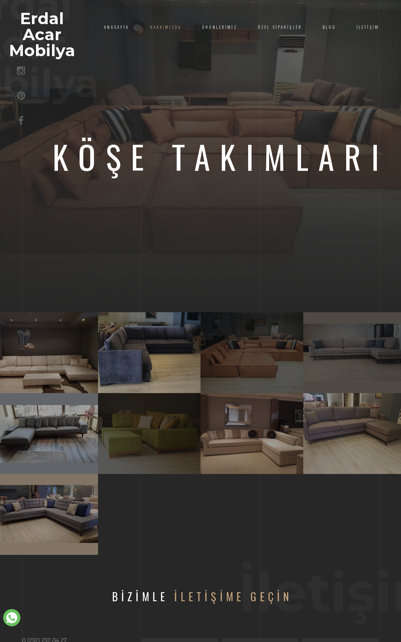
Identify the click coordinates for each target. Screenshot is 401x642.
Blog (329, 27)
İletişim (368, 27)
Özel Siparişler (280, 27)
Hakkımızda (165, 27)
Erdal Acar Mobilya (79, 35)
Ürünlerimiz (219, 27)
